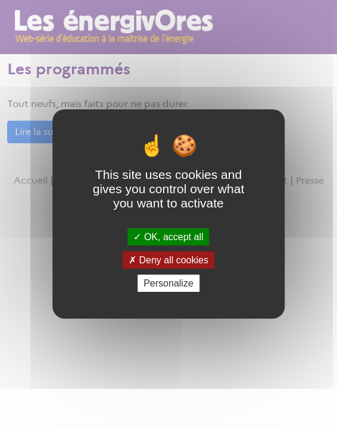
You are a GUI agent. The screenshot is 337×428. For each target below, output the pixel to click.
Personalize (168, 283)
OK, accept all (168, 236)
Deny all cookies (168, 260)
